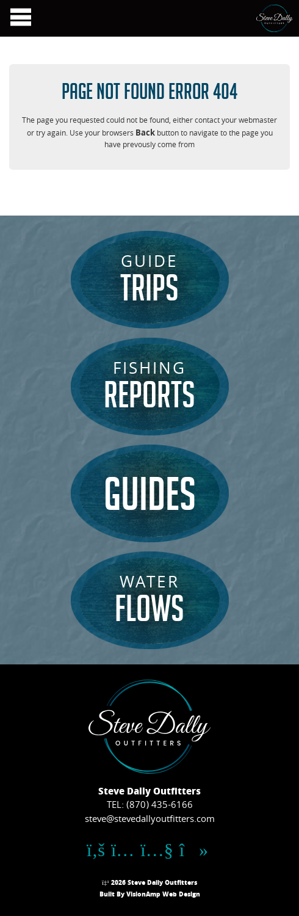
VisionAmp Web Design (163, 895)
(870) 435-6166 (159, 806)
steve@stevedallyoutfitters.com (150, 820)
